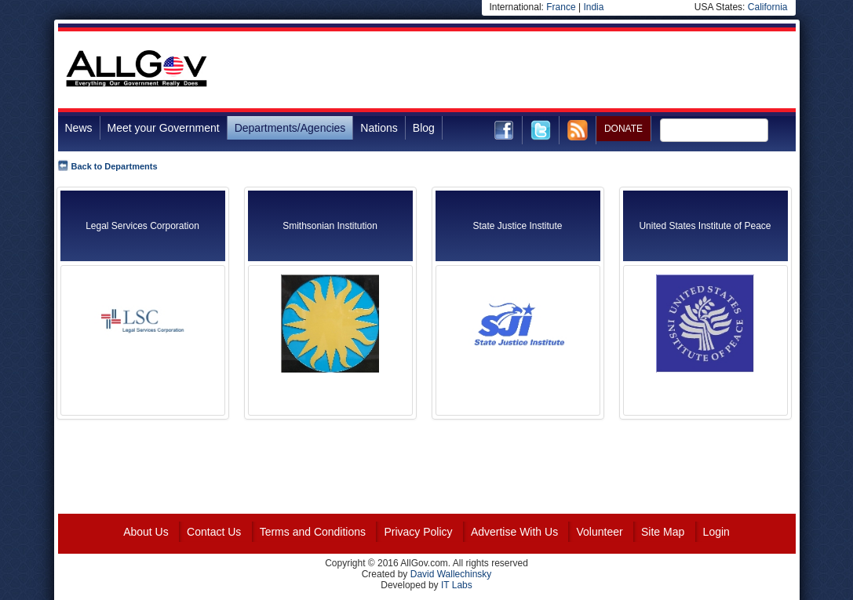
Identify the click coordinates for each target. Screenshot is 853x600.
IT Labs (456, 585)
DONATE (623, 128)
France (560, 7)
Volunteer (599, 531)
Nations (378, 128)
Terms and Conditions (313, 531)
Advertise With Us (514, 531)
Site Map (662, 531)
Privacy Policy (418, 531)
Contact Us (214, 531)
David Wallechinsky (451, 574)
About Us (146, 531)
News (79, 128)
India (593, 7)
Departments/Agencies (290, 128)
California (768, 7)
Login (716, 531)
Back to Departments (114, 166)
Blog (424, 128)
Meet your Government (164, 128)
